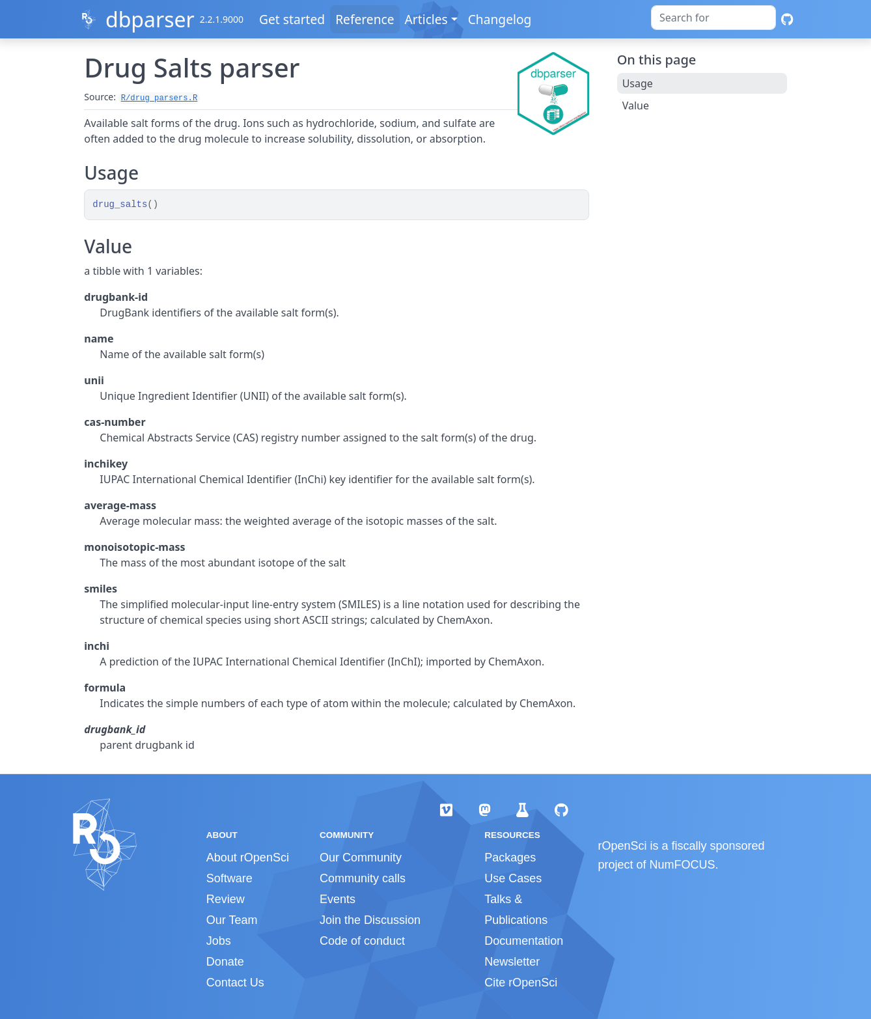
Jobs (218, 940)
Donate (225, 961)
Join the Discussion (370, 920)
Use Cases (513, 878)
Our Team (232, 920)
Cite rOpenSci (520, 982)
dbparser (150, 19)
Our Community (361, 857)
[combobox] (713, 17)
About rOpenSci (247, 857)
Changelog (500, 19)
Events (337, 899)
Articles (426, 19)
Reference (364, 19)
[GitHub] (787, 19)
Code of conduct (362, 940)
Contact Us (235, 982)
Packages (510, 857)
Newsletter (512, 961)
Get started (292, 19)
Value (635, 105)
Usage (637, 83)
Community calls (363, 878)
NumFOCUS (682, 864)
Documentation (523, 940)
